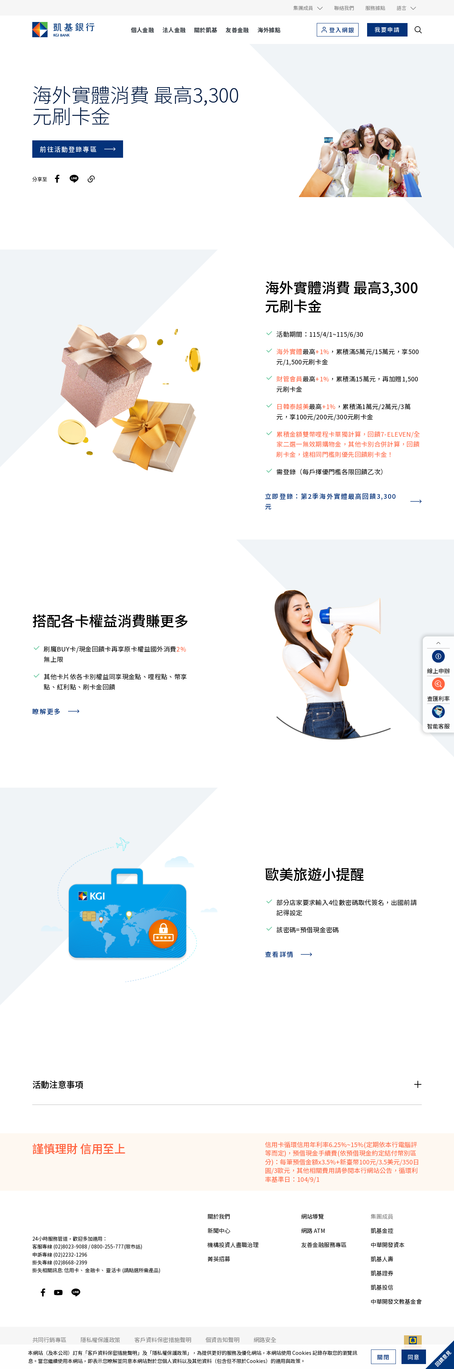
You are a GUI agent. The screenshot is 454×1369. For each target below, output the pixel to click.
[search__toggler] (418, 29)
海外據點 (269, 30)
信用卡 (71, 1270)
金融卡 (92, 1270)
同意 (414, 1357)
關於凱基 (205, 30)
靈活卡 (113, 1270)
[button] (308, 8)
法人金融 (174, 30)
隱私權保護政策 (169, 1352)
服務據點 (375, 7)
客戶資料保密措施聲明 (112, 1352)
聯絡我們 (344, 7)
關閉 (383, 1357)
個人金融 (142, 30)
